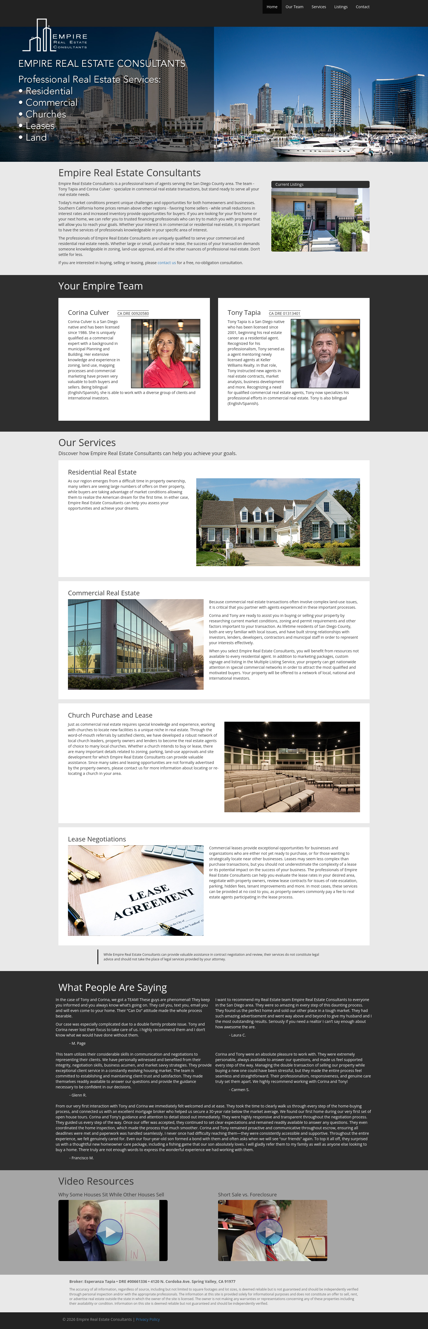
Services (319, 6)
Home (272, 6)
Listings (341, 6)
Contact (363, 6)
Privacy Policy (148, 1319)
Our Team (295, 6)
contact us (167, 262)
